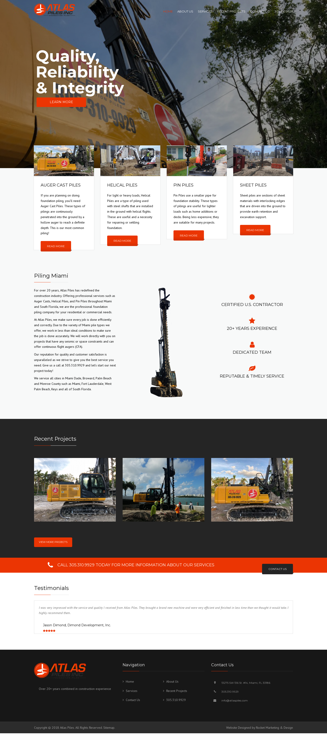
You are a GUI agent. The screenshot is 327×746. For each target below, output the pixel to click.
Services (205, 11)
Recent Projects (231, 11)
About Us (185, 11)
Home (168, 11)
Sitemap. (109, 728)
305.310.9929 (283, 11)
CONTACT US (277, 569)
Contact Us (260, 11)
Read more (56, 246)
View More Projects (53, 542)
